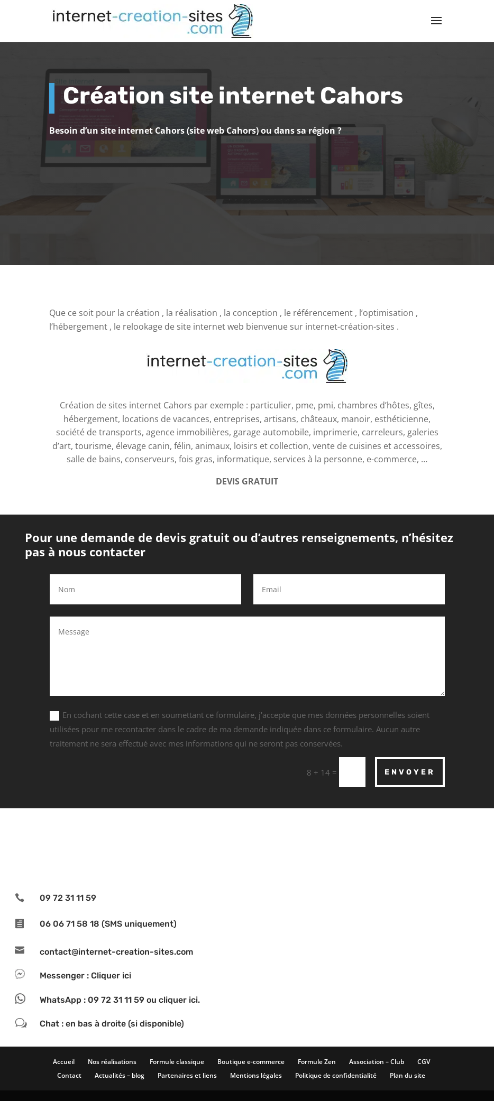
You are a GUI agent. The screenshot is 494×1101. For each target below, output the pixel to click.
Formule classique (177, 1061)
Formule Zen (317, 1061)
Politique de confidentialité (336, 1075)
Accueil (64, 1061)
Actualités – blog (119, 1075)
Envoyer (410, 772)
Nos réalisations (112, 1061)
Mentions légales (256, 1075)
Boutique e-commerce (251, 1061)
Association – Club (376, 1061)
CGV (423, 1061)
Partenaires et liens (187, 1075)
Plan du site (407, 1075)
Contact (69, 1075)
